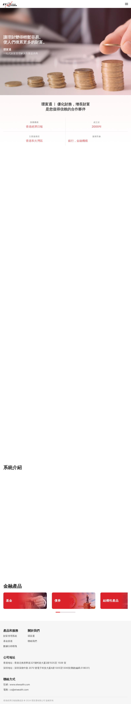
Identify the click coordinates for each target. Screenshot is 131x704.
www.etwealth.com (20, 684)
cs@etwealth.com (19, 689)
